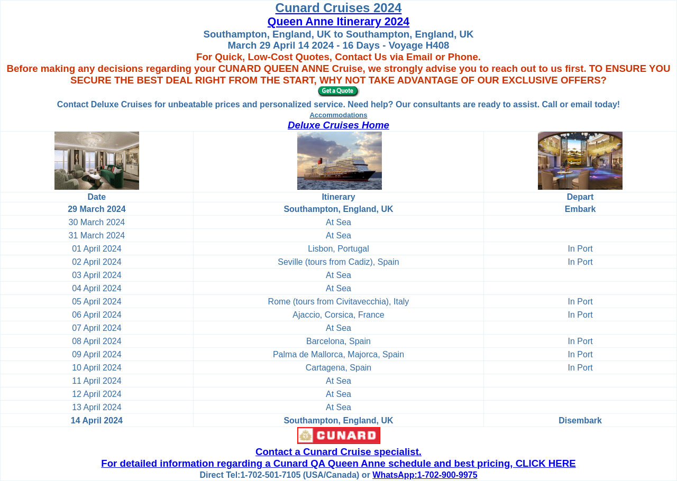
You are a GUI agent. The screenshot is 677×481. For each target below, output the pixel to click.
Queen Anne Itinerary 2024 (338, 21)
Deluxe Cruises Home (338, 125)
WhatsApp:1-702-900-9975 (424, 474)
